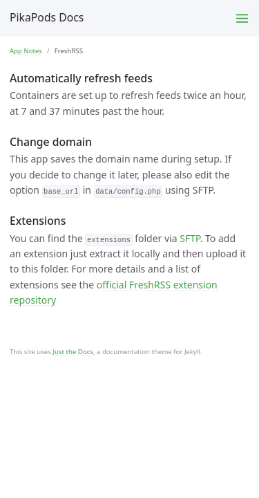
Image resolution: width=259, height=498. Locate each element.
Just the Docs (72, 351)
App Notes (26, 50)
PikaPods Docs (47, 17)
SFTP (190, 238)
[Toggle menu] (242, 18)
